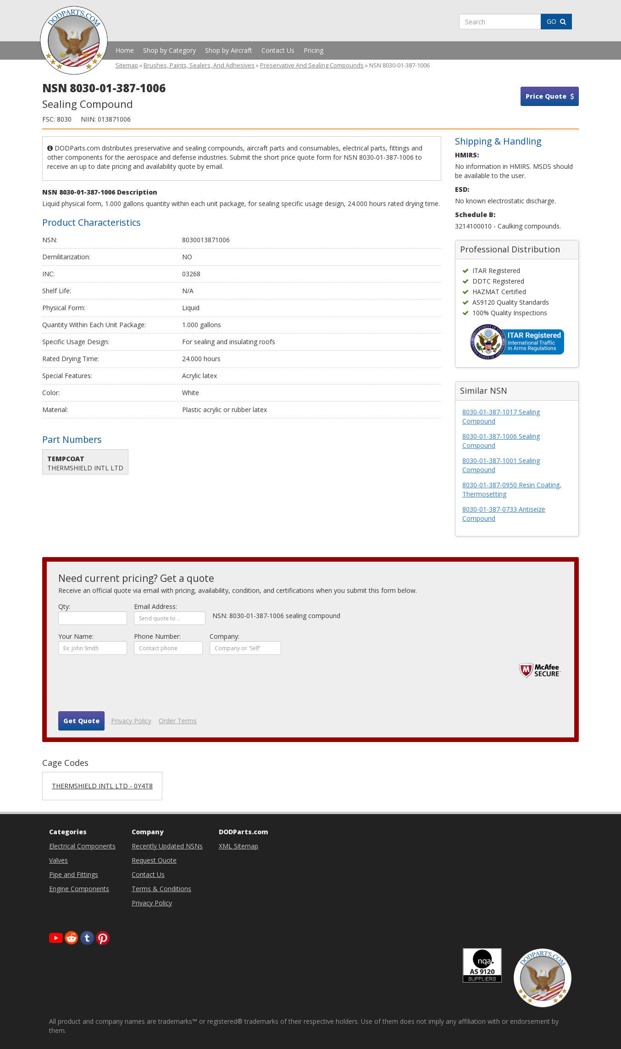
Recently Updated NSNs (167, 846)
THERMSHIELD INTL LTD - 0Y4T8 (102, 785)
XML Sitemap (238, 846)
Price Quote (550, 96)
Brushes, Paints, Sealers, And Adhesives (199, 65)
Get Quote (81, 720)
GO (556, 21)
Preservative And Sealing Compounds (312, 65)
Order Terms (178, 720)
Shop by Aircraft (228, 50)
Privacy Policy (131, 720)
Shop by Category (169, 50)
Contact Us (277, 50)
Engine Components (79, 888)
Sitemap (127, 65)
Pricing (313, 50)
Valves (58, 860)
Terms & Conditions (161, 888)
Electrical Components (82, 846)
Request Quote (154, 860)
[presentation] (128, 686)
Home (125, 50)
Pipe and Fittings (73, 874)
